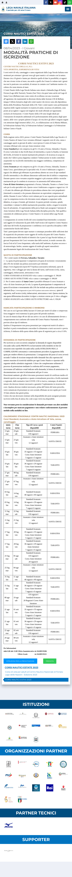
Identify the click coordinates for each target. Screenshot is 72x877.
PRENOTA (50, 661)
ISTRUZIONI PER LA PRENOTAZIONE (20, 661)
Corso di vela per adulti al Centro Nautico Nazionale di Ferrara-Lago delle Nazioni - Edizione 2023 (34, 673)
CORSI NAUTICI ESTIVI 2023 (18, 680)
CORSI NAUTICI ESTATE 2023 (21, 667)
